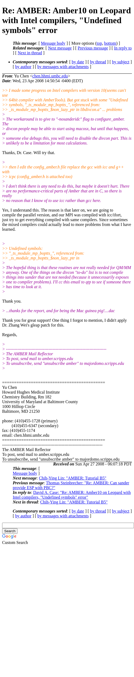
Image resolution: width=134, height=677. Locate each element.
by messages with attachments (63, 66)
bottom (110, 43)
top (99, 43)
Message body (53, 43)
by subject (120, 62)
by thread (98, 62)
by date (78, 62)
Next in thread (30, 53)
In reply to (123, 48)
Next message (60, 48)
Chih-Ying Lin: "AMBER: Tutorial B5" (72, 478)
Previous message (93, 48)
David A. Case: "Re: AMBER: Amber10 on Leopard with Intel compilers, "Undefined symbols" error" (72, 495)
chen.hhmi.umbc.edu (50, 76)
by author (23, 66)
